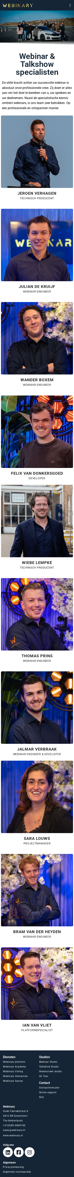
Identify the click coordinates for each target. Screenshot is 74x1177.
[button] (70, 5)
